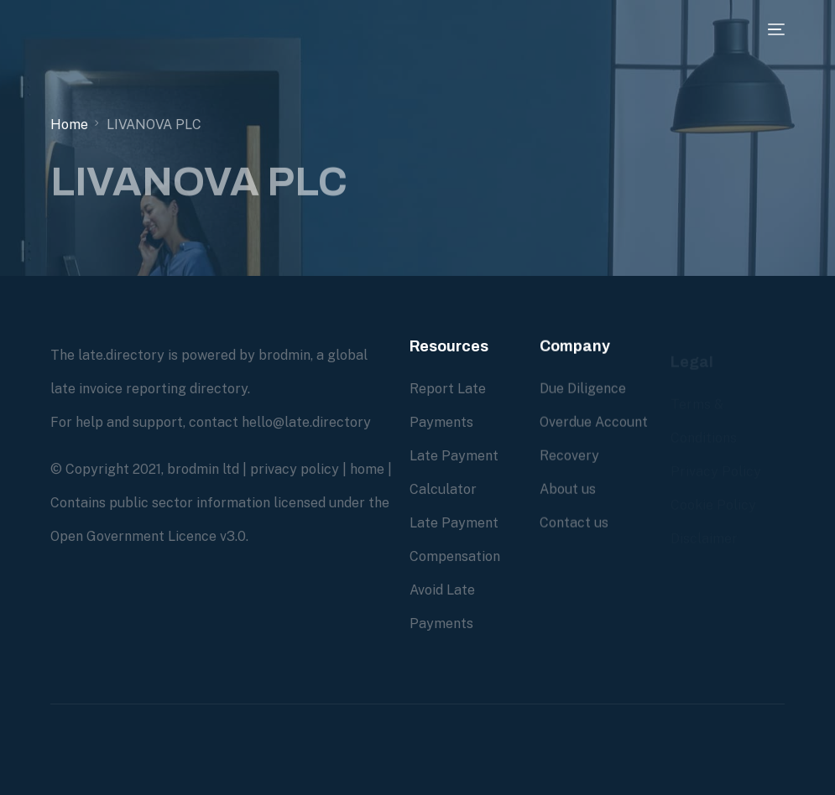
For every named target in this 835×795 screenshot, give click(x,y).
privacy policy (294, 469)
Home (69, 124)
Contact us (574, 523)
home (367, 469)
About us (568, 489)
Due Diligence (583, 389)
